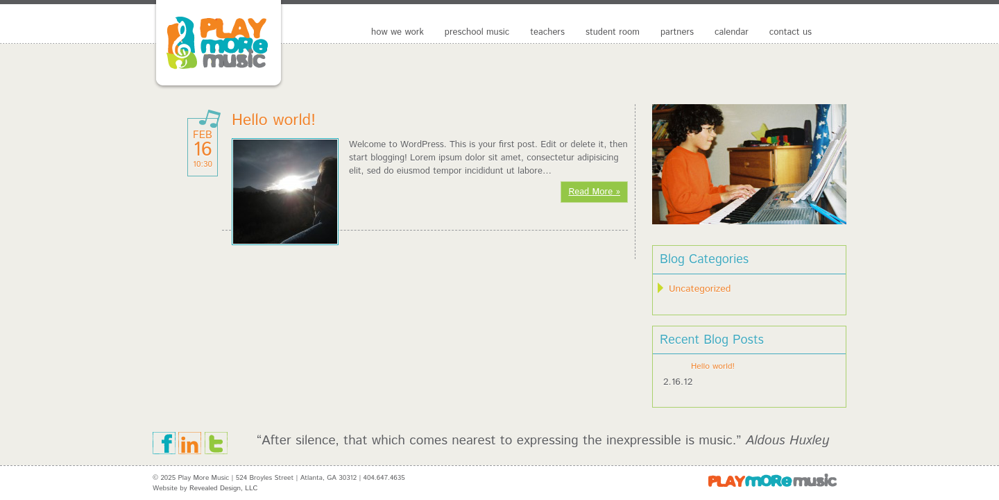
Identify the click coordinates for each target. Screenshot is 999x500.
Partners (677, 32)
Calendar (732, 32)
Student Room (613, 32)
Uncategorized (700, 289)
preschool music (477, 32)
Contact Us (790, 32)
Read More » (594, 192)
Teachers (547, 32)
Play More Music (239, 45)
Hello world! (274, 120)
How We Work (397, 32)
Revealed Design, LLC (223, 488)
